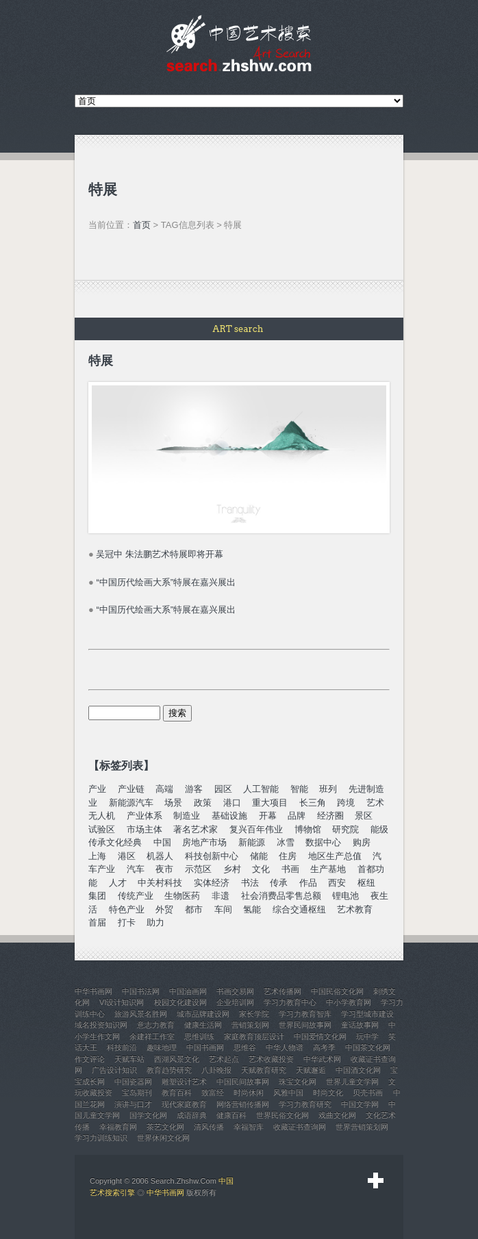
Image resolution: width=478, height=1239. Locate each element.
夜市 (164, 869)
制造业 (186, 815)
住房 (288, 856)
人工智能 (261, 789)
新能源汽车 (131, 802)
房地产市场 (204, 842)
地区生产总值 (335, 856)
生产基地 (328, 869)
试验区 (101, 829)
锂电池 (345, 896)
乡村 (232, 869)
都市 (194, 909)
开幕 (268, 815)
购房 (361, 842)
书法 (250, 883)
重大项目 (270, 802)
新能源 (251, 842)
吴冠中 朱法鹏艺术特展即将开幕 (159, 554)
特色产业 (126, 909)
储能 (259, 856)
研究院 (345, 829)
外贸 (164, 909)
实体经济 (211, 883)
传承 (279, 883)
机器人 (160, 856)
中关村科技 (160, 883)
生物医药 (182, 896)
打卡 (127, 922)
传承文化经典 (115, 842)
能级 (379, 829)
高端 (164, 789)
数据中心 (323, 842)
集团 (97, 896)
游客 (194, 789)
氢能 (252, 909)
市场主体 (144, 829)
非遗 (220, 896)
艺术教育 (355, 909)
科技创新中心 (211, 856)
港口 (232, 802)
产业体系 (144, 815)
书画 (290, 869)
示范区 (198, 869)
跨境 (346, 802)
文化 (261, 869)
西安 (337, 883)
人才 (118, 883)
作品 (308, 883)
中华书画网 (165, 1192)
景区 (364, 815)
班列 (328, 789)
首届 (97, 922)
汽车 (135, 869)
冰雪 (285, 842)
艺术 (375, 802)
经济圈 (330, 815)
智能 (299, 789)
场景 (173, 802)
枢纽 (366, 883)
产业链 (131, 789)
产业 (97, 789)
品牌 (296, 815)
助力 (155, 922)
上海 (97, 856)
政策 (203, 802)
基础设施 (229, 815)
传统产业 (135, 896)
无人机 (101, 815)
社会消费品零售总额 (281, 896)
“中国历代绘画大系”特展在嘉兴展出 (166, 582)
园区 (223, 789)
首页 (142, 225)
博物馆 (307, 829)
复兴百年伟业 (256, 829)
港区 (127, 856)
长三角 (312, 802)
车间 (223, 909)
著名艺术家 (195, 829)
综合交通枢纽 (299, 909)
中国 (162, 842)
